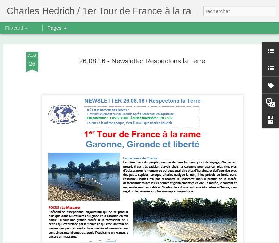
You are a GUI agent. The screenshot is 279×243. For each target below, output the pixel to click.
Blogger (163, 239)
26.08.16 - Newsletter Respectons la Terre (142, 35)
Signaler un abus (186, 239)
